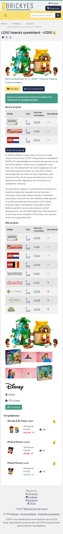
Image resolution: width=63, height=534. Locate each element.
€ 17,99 (28, 300)
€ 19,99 (28, 140)
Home (4, 23)
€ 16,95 (28, 282)
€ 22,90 (37, 291)
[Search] (42, 15)
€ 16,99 (28, 131)
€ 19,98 (37, 131)
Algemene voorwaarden (49, 514)
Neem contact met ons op (35, 508)
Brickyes (15, 514)
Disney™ (30, 23)
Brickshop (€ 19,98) (29, 100)
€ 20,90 (37, 122)
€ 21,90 (37, 282)
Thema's (16, 23)
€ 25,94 (37, 140)
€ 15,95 (28, 122)
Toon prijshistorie (33, 88)
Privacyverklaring (28, 514)
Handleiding (13, 407)
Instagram (31, 500)
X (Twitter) (31, 494)
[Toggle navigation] (5, 15)
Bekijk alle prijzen (15, 150)
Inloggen (53, 3)
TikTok (31, 503)
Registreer (53, 8)
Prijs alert (12, 88)
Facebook (31, 497)
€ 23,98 (37, 300)
